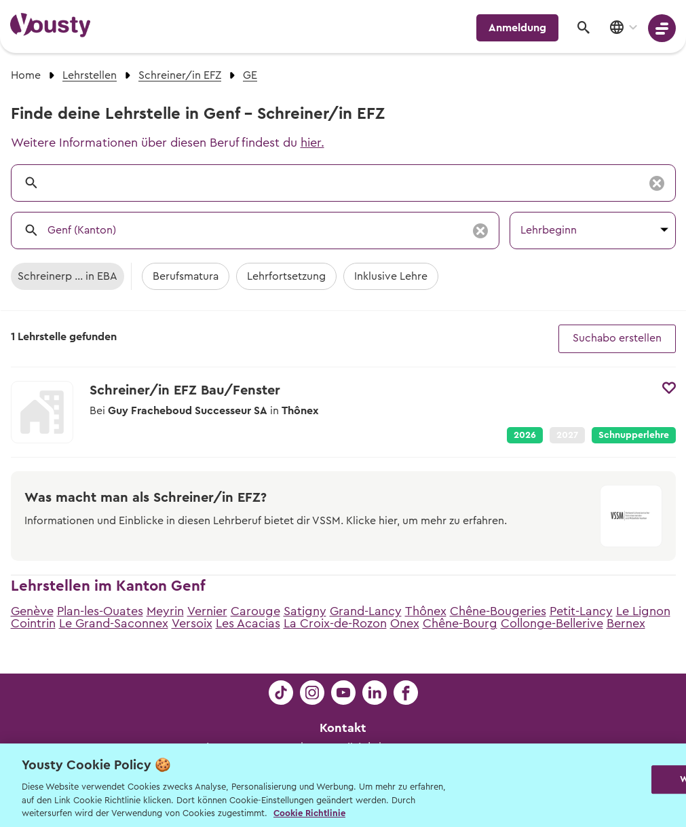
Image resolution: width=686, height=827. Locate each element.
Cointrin (33, 623)
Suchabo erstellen (617, 338)
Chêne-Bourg (460, 623)
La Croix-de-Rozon (335, 623)
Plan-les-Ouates (100, 611)
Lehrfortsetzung (286, 276)
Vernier (207, 611)
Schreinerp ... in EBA (67, 276)
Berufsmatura (185, 276)
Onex (404, 623)
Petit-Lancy (581, 611)
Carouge (255, 611)
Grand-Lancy (366, 611)
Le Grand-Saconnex (113, 623)
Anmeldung (517, 27)
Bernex (626, 623)
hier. (312, 142)
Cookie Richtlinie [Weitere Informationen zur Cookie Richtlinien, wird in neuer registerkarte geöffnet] (309, 813)
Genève (32, 611)
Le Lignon (643, 611)
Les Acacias (248, 623)
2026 (525, 435)
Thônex (425, 611)
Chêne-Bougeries (498, 611)
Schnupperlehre (633, 435)
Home (26, 75)
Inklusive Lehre (390, 276)
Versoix (192, 623)
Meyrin (165, 611)
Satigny (305, 611)
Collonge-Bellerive (552, 623)
